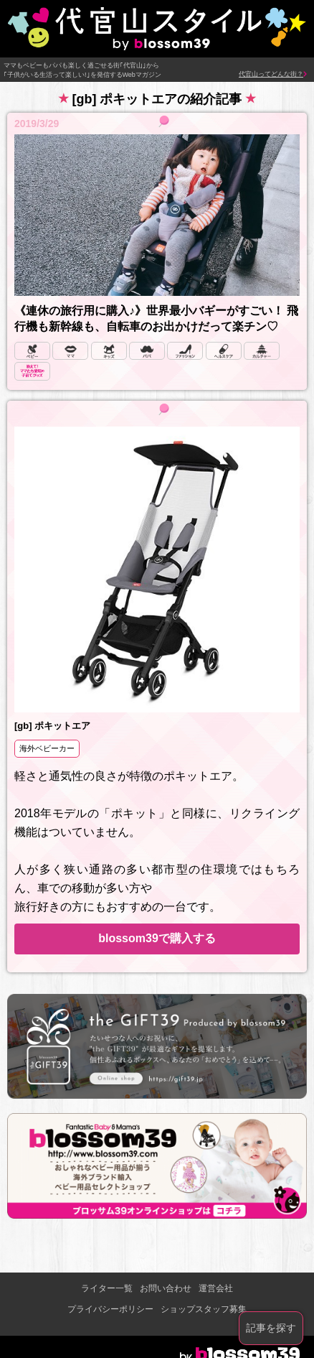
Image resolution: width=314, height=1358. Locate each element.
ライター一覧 (107, 1288)
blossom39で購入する (157, 938)
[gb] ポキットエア (52, 725)
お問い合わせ (165, 1288)
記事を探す (271, 1328)
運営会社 (216, 1288)
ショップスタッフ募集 (204, 1309)
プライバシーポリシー (110, 1309)
